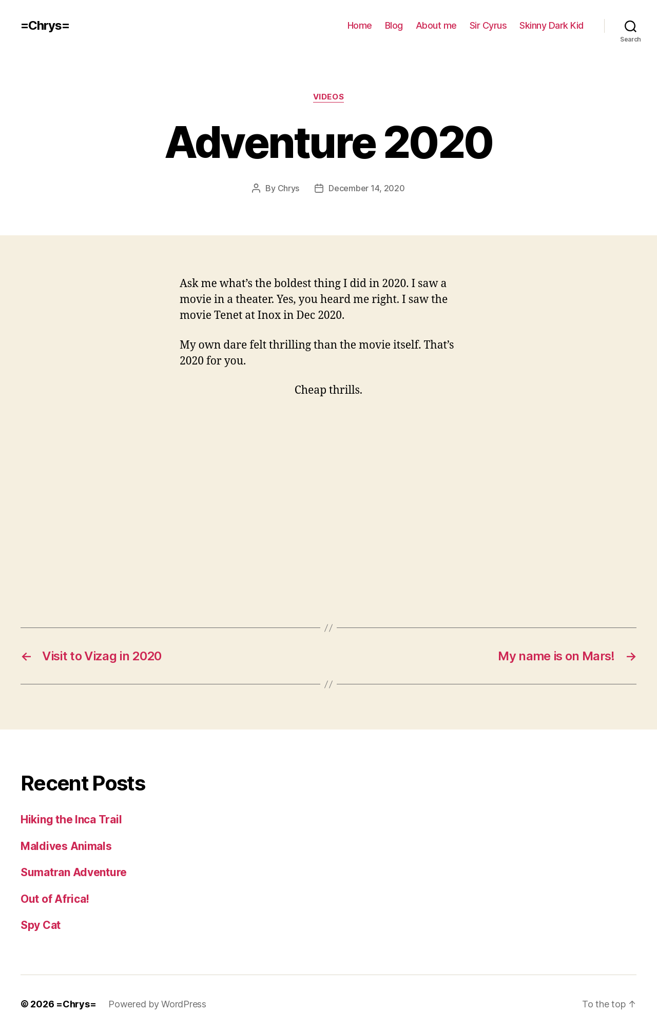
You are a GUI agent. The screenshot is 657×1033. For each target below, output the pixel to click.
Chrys (289, 188)
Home (359, 25)
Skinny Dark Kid (551, 25)
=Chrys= (45, 25)
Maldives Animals (66, 846)
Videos (328, 97)
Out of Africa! (55, 899)
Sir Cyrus (488, 25)
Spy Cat (41, 925)
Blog (394, 25)
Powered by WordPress (157, 1004)
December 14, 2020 (366, 188)
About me (436, 25)
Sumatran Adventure (74, 872)
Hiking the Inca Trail (71, 819)
